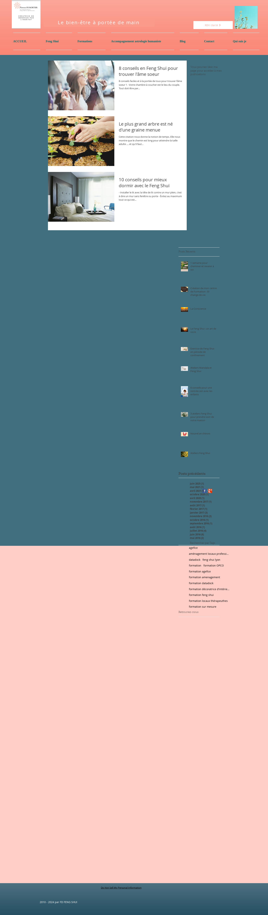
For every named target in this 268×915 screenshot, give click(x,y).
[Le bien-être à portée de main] (99, 22)
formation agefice (200, 571)
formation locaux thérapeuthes (208, 601)
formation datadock (201, 583)
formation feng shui (201, 595)
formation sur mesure (202, 606)
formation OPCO (213, 565)
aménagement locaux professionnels (209, 553)
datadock (194, 559)
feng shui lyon (211, 559)
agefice (193, 548)
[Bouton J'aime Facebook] (187, 241)
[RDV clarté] (213, 25)
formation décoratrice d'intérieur (209, 589)
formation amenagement (204, 577)
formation (195, 565)
